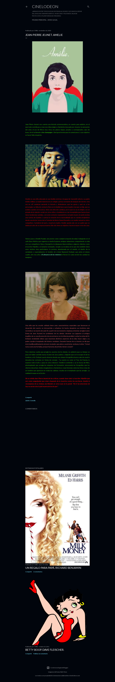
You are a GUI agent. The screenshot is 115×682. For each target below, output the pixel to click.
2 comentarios (37, 572)
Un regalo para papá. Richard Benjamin (53, 567)
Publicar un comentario (40, 653)
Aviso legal (53, 20)
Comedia (32, 400)
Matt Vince (63, 672)
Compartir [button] (28, 397)
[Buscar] (88, 6)
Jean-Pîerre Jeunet (32, 124)
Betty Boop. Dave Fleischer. (44, 649)
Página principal (39, 20)
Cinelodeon (45, 6)
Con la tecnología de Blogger (57, 667)
